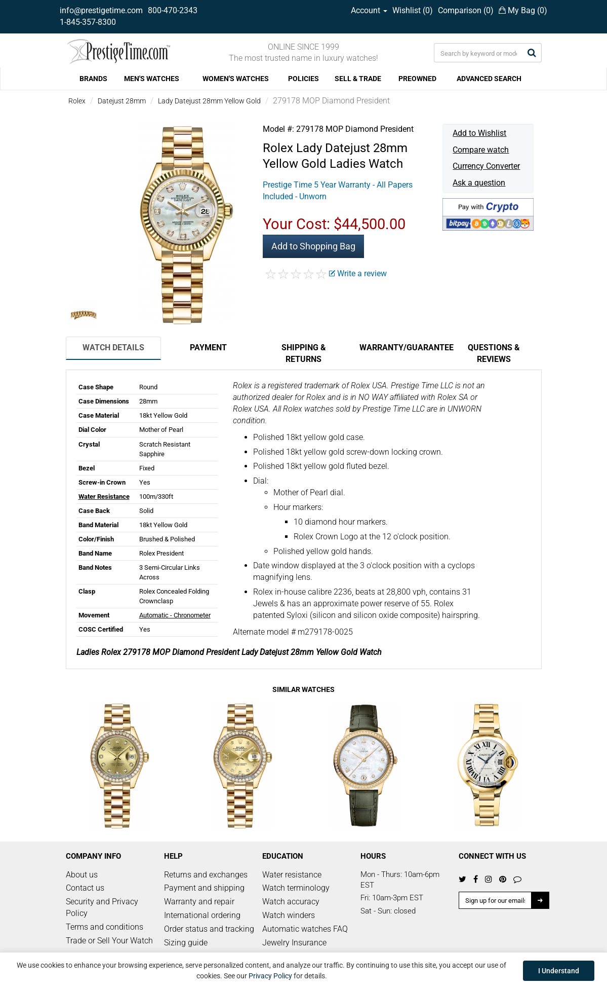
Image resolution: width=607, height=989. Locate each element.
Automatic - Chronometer (175, 615)
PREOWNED (417, 79)
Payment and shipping (204, 888)
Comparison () (466, 10)
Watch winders (288, 915)
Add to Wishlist (479, 133)
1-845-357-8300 (88, 22)
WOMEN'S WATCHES (236, 79)
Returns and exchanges (206, 875)
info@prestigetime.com (101, 10)
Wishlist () (412, 10)
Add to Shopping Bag (313, 246)
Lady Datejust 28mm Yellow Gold (209, 101)
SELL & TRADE (358, 79)
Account (369, 10)
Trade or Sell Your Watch (109, 940)
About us (82, 875)
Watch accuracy (290, 901)
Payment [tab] (208, 347)
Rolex (77, 101)
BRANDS (93, 79)
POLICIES (303, 79)
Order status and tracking (209, 929)
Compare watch (481, 150)
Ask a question (479, 183)
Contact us (85, 888)
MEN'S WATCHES (151, 79)
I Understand (558, 971)
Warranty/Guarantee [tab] (403, 347)
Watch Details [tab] (113, 347)
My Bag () (523, 10)
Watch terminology (296, 888)
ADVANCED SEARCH (489, 79)
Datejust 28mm (122, 101)
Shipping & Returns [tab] (303, 353)
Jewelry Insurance (294, 942)
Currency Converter (486, 166)
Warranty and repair (199, 901)
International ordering (202, 915)
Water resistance (291, 875)
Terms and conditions (104, 927)
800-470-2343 (172, 10)
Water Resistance (104, 496)
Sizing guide (186, 942)
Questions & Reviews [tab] (494, 353)
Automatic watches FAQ (305, 929)
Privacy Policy (270, 976)
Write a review (358, 273)
